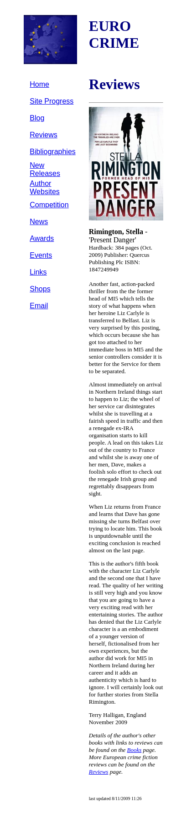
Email (39, 306)
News (39, 221)
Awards (42, 238)
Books (134, 749)
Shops (40, 289)
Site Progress (51, 101)
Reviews (43, 135)
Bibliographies (53, 151)
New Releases (45, 169)
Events (41, 255)
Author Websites (45, 187)
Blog (37, 118)
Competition (49, 205)
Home (39, 84)
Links (38, 272)
